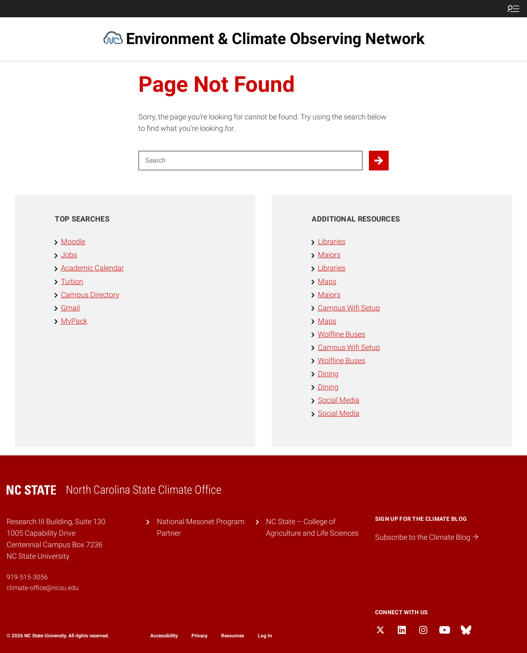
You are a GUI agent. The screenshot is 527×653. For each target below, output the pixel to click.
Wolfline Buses (341, 334)
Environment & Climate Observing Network (275, 39)
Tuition (72, 282)
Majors (329, 255)
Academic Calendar (92, 268)
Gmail (70, 308)
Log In (265, 636)
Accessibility (164, 636)
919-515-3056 (27, 577)
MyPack (74, 321)
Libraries (331, 242)
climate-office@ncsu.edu (43, 588)
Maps (327, 282)
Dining (328, 374)
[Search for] (250, 160)
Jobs (69, 255)
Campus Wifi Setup (349, 308)
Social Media (338, 400)
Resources (232, 636)
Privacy (199, 636)
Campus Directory (90, 295)
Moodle (73, 242)
